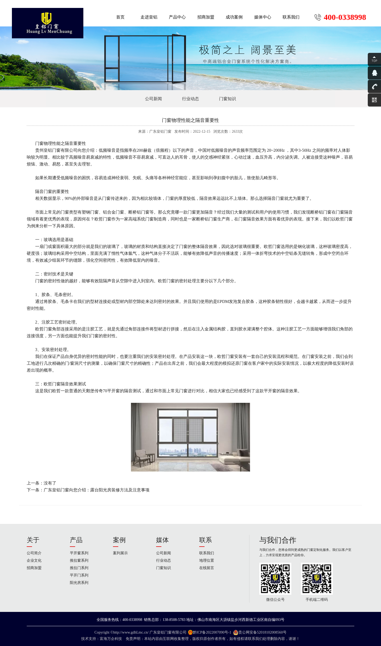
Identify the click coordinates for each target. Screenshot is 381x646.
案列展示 (120, 553)
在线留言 (206, 568)
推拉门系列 (79, 568)
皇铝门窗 (52, 150)
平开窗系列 (79, 553)
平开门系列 (79, 575)
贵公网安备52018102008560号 (262, 632)
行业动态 (190, 98)
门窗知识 (227, 98)
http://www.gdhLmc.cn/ (131, 632)
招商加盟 (34, 568)
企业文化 (34, 560)
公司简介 (34, 553)
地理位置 (206, 560)
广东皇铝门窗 (160, 632)
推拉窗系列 (79, 560)
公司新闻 (153, 98)
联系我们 (206, 553)
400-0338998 (345, 17)
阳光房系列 (79, 583)
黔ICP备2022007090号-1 (212, 632)
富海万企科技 (112, 639)
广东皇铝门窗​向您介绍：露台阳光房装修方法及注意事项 (96, 490)
